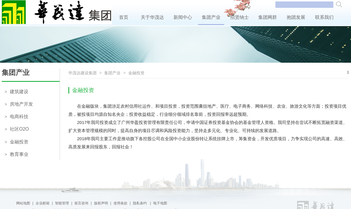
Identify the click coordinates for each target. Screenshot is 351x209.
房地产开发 (19, 104)
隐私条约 (140, 203)
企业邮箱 (43, 203)
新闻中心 (183, 17)
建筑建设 (16, 91)
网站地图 (23, 203)
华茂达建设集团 (82, 73)
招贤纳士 (239, 17)
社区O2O (17, 129)
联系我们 (324, 17)
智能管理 (62, 203)
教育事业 (16, 154)
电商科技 (16, 116)
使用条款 (120, 203)
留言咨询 (81, 203)
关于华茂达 (152, 17)
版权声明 (101, 203)
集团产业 (211, 17)
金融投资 (16, 141)
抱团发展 (296, 17)
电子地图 (160, 203)
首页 (124, 17)
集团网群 (268, 17)
